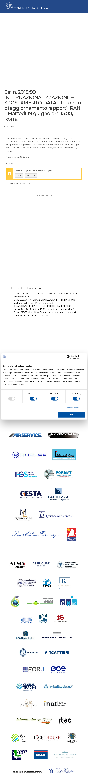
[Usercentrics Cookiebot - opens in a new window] (68, 357)
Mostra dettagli (73, 407)
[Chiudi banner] (84, 357)
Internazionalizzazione (43, 196)
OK (71, 415)
